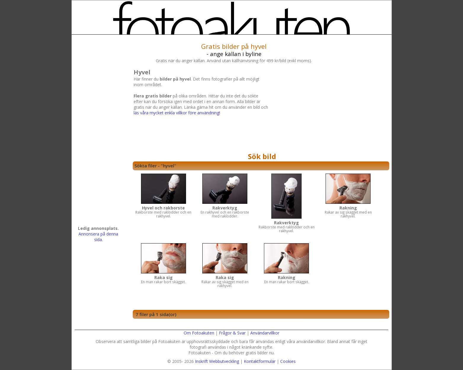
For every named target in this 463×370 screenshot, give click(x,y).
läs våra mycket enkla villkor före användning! (177, 113)
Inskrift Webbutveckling (217, 361)
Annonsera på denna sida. (98, 236)
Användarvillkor (264, 333)
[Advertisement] (328, 108)
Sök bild (262, 156)
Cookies (288, 361)
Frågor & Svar (232, 333)
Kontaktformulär (259, 361)
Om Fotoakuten (199, 333)
